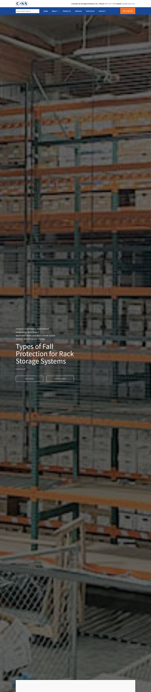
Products (67, 11)
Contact (102, 11)
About (54, 11)
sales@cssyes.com (128, 4)
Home (46, 11)
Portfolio (90, 11)
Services (78, 11)
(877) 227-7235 (110, 4)
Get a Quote (128, 11)
